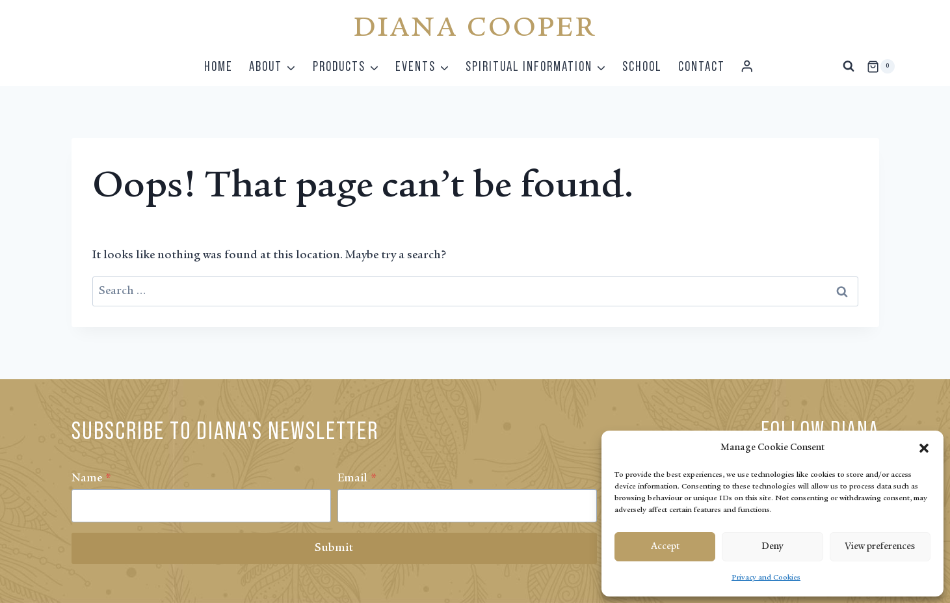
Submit (334, 548)
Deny (772, 547)
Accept (665, 547)
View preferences (880, 547)
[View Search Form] (848, 66)
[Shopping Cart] (880, 66)
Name (91, 479)
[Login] (747, 67)
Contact (701, 66)
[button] (923, 448)
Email (356, 479)
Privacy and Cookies (766, 578)
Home (218, 66)
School (642, 66)
